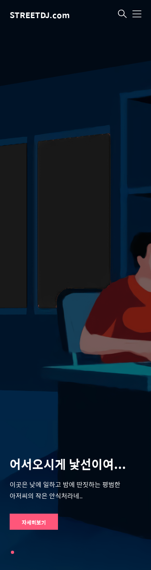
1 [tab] (12, 552)
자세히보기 (34, 522)
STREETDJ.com (40, 15)
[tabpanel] (75, 285)
